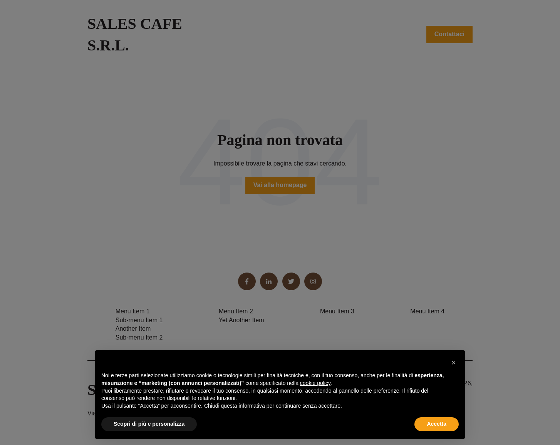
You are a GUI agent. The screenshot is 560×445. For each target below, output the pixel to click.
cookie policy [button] (315, 383)
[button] (455, 362)
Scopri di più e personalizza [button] (149, 424)
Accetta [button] (436, 424)
